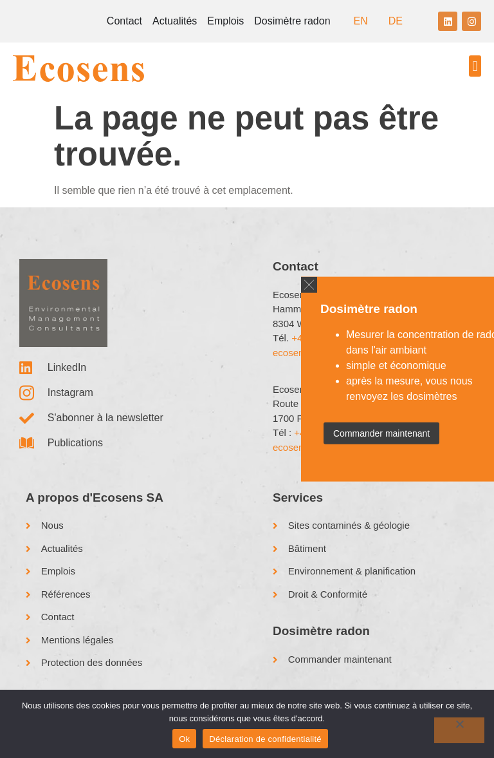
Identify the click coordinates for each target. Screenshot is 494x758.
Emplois (225, 20)
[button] (475, 66)
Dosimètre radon (292, 20)
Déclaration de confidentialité (265, 739)
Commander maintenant (381, 433)
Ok (184, 739)
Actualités (174, 20)
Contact (124, 20)
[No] (459, 730)
